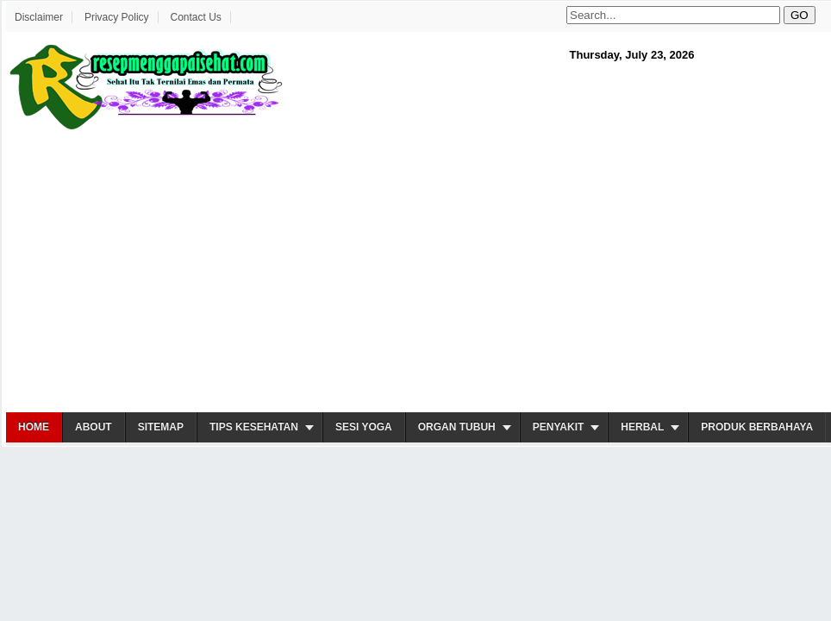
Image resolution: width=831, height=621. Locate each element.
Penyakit (558, 427)
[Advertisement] (338, 272)
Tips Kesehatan (253, 427)
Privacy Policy (116, 17)
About (93, 427)
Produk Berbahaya (757, 427)
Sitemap (161, 427)
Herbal (642, 427)
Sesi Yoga (363, 427)
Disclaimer (39, 17)
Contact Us (195, 17)
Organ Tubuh (457, 427)
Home (33, 427)
